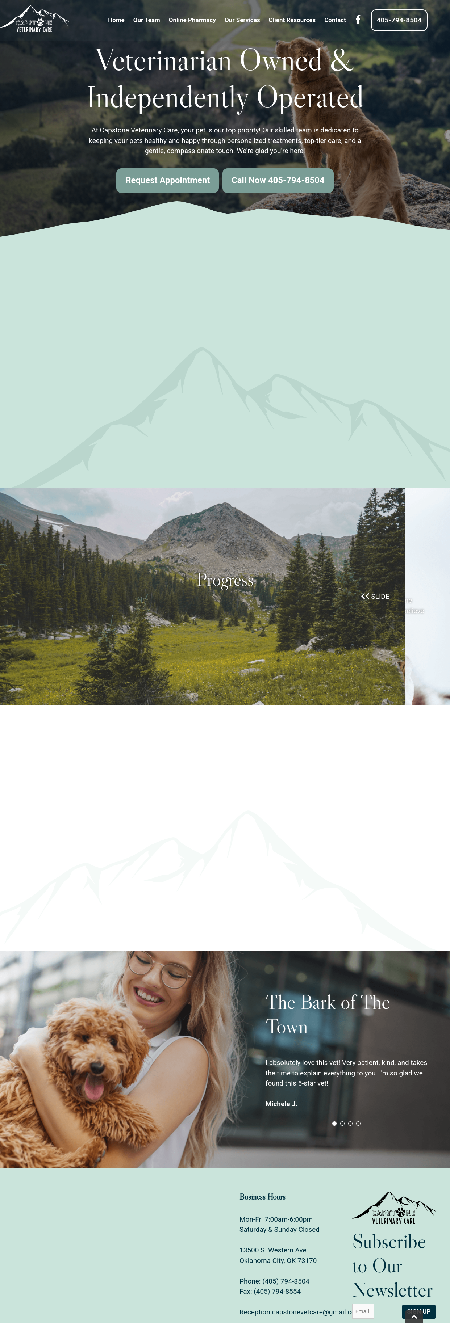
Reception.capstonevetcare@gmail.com (300, 1311)
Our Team (158, 20)
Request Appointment (167, 181)
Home (127, 20)
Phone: (250, 1280)
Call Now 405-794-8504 (278, 181)
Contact (346, 20)
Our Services (253, 20)
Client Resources (303, 20)
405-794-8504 (410, 20)
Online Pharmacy (203, 20)
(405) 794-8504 (285, 1280)
